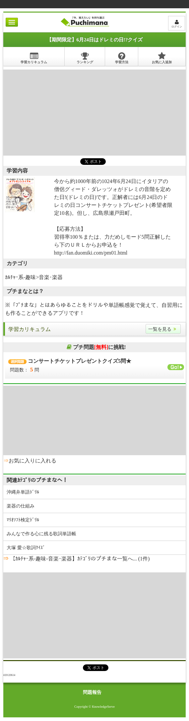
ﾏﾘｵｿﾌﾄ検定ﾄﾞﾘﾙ (23, 519)
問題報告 (92, 692)
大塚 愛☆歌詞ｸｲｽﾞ (26, 547)
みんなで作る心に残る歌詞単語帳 (41, 533)
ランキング (85, 58)
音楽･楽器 (51, 277)
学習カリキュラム (34, 58)
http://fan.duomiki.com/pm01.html (91, 253)
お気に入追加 (162, 58)
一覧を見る (163, 329)
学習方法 (121, 58)
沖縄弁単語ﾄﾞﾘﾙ (23, 492)
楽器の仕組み (20, 506)
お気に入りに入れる (32, 460)
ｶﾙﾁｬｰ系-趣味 (20, 277)
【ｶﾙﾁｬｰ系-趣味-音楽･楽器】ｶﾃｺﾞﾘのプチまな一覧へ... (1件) (79, 558)
